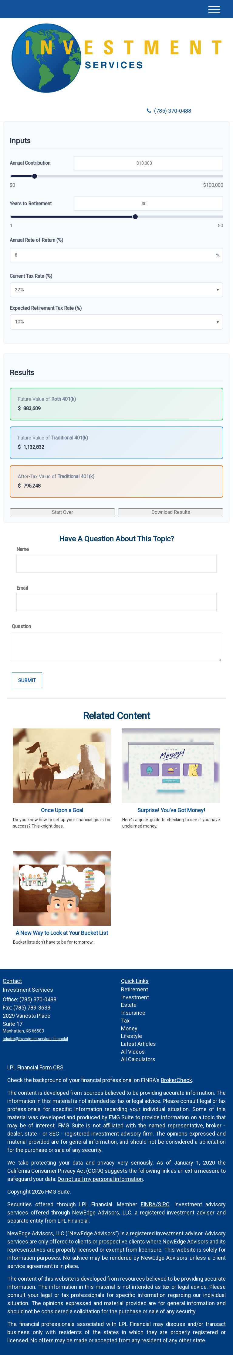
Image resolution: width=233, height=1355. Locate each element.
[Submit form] (27, 681)
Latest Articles (138, 1044)
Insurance (133, 1013)
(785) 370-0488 (169, 111)
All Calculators (138, 1059)
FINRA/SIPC (155, 1204)
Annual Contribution (30, 163)
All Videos (133, 1052)
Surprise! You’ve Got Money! (171, 810)
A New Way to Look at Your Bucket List (62, 933)
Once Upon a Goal (62, 810)
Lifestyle (131, 1036)
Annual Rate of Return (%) (36, 240)
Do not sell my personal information (100, 1179)
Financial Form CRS (40, 1067)
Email (22, 588)
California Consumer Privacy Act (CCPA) (55, 1171)
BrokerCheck (176, 1080)
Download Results (170, 512)
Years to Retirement (31, 203)
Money (129, 1028)
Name (22, 549)
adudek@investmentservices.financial (35, 1039)
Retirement (134, 989)
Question (21, 626)
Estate (129, 1005)
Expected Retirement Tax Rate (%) (46, 308)
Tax (125, 1020)
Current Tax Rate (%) (31, 276)
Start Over (62, 512)
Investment (135, 997)
